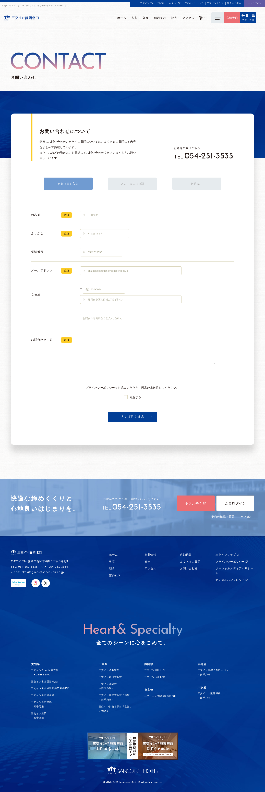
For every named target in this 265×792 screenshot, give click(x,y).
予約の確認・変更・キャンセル (232, 516)
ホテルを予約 (196, 503)
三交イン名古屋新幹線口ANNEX (50, 688)
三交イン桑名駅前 (109, 670)
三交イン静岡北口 (154, 670)
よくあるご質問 (190, 561)
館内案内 (115, 575)
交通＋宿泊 (248, 20)
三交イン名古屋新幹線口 (45, 681)
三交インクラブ (215, 3)
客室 (112, 561)
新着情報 (150, 554)
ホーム (113, 554)
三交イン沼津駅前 (154, 677)
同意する (135, 397)
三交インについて (194, 3)
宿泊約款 (186, 554)
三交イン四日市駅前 (110, 677)
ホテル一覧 (175, 3)
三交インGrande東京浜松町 (160, 696)
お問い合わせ (189, 568)
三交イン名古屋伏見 (42, 695)
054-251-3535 (208, 156)
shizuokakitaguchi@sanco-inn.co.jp (39, 572)
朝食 (112, 568)
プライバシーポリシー (100, 387)
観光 (147, 561)
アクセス (150, 568)
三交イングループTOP (152, 3)
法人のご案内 (234, 3)
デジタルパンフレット (230, 579)
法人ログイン (255, 3)
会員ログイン (235, 503)
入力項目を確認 (132, 416)
